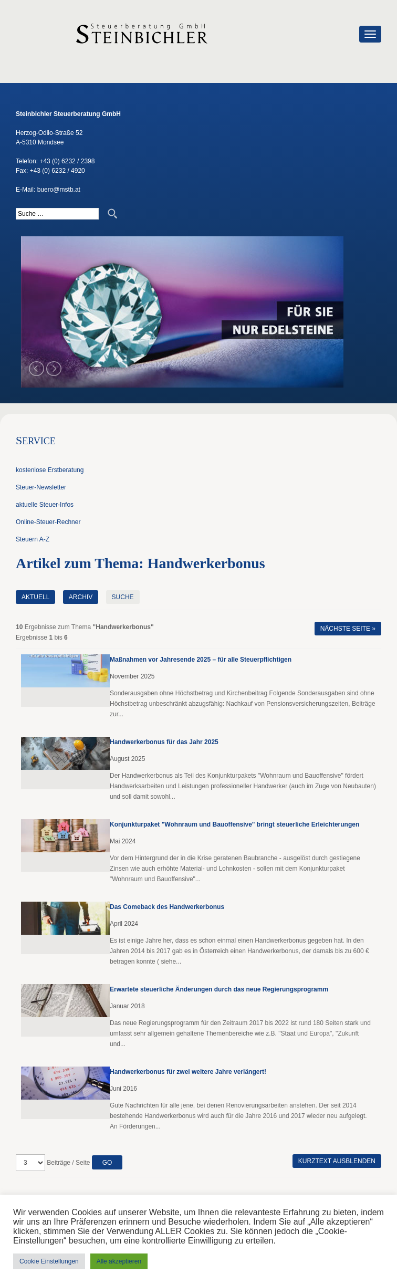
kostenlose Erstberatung (49, 470)
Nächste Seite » (347, 628)
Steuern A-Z (32, 539)
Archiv (80, 597)
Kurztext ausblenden (336, 1161)
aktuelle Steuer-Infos (45, 504)
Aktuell (35, 597)
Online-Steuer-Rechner (48, 522)
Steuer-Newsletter (41, 487)
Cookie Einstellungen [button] (49, 1261)
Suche (123, 597)
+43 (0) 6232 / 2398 (67, 161)
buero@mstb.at (58, 189)
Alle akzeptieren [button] (119, 1261)
